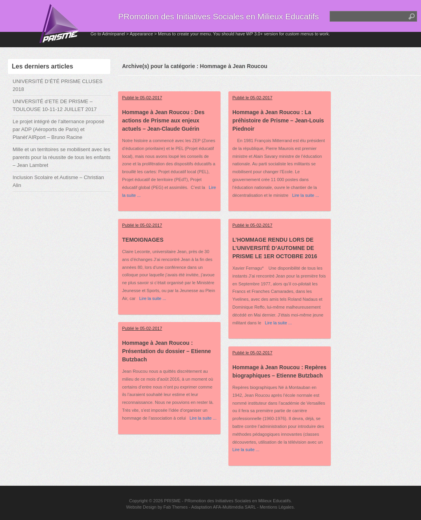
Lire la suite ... (303, 195)
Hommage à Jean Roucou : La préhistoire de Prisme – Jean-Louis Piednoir (278, 120)
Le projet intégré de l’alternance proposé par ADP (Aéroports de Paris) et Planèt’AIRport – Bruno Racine (58, 129)
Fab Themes (175, 507)
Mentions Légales (276, 507)
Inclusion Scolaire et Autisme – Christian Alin (58, 181)
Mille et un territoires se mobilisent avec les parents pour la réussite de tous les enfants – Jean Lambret (62, 157)
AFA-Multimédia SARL (234, 507)
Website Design (141, 507)
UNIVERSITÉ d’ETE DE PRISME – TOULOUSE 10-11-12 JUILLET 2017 (54, 105)
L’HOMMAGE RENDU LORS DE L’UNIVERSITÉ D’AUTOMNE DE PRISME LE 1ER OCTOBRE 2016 (274, 248)
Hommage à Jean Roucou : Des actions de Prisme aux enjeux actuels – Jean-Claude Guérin (163, 120)
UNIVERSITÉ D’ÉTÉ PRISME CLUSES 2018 (57, 85)
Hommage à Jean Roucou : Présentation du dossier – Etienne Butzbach (166, 351)
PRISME (172, 500)
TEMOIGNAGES (142, 240)
